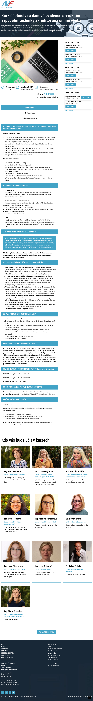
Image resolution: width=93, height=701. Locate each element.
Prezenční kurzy (7, 653)
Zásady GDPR (6, 667)
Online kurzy (6, 655)
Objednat (70, 50)
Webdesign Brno (73, 696)
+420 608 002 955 (10, 680)
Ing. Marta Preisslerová (14, 611)
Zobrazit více (69, 63)
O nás (3, 646)
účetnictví (45, 525)
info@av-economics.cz (13, 682)
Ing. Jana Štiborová (43, 566)
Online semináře (7, 657)
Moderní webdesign (85, 696)
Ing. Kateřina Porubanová (46, 519)
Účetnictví (69, 480)
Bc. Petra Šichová (73, 519)
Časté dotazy (53, 651)
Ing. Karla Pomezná (12, 471)
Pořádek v (38, 525)
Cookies (4, 665)
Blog (49, 646)
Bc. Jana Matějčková (44, 471)
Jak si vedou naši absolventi (15, 257)
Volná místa (6, 649)
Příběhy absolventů (55, 649)
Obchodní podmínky (8, 663)
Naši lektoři (52, 644)
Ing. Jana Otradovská (13, 566)
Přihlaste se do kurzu (46, 632)
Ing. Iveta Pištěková (12, 519)
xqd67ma (16, 684)
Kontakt (4, 651)
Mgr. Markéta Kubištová (76, 471)
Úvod (3, 644)
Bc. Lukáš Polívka (73, 566)
